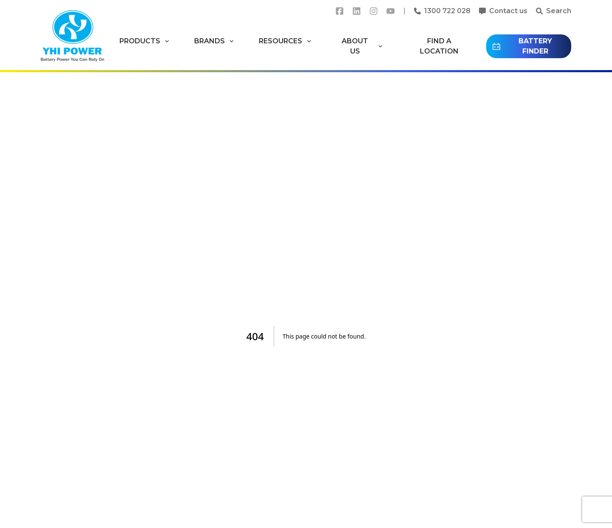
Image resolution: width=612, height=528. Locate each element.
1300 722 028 (447, 11)
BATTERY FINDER (521, 46)
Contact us (508, 11)
